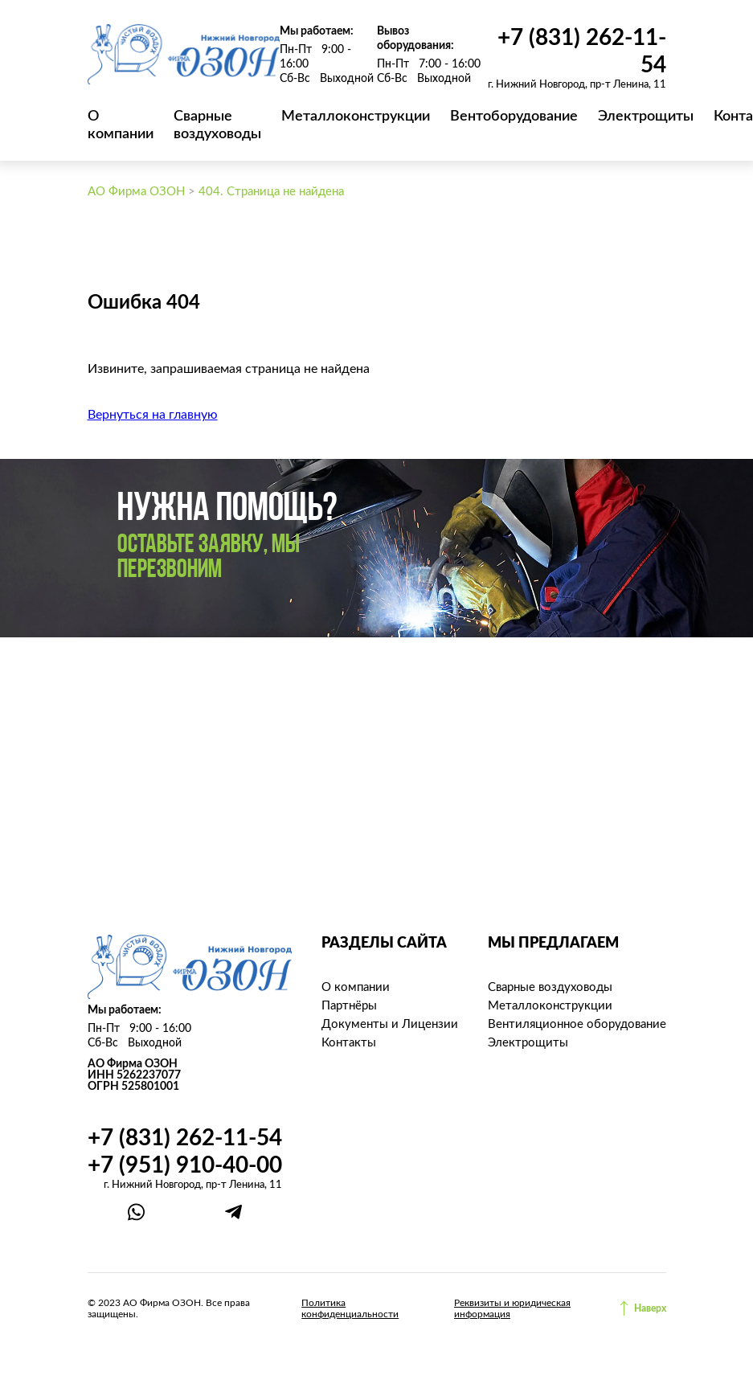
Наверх (650, 1308)
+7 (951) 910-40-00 (185, 1165)
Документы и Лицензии (389, 1024)
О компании (355, 987)
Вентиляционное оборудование (577, 1024)
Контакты (348, 1043)
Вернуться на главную (153, 414)
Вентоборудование (514, 116)
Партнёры (349, 1006)
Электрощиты (646, 116)
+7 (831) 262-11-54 (185, 1138)
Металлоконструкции (355, 116)
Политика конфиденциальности (350, 1308)
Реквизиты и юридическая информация (512, 1308)
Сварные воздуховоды (550, 987)
